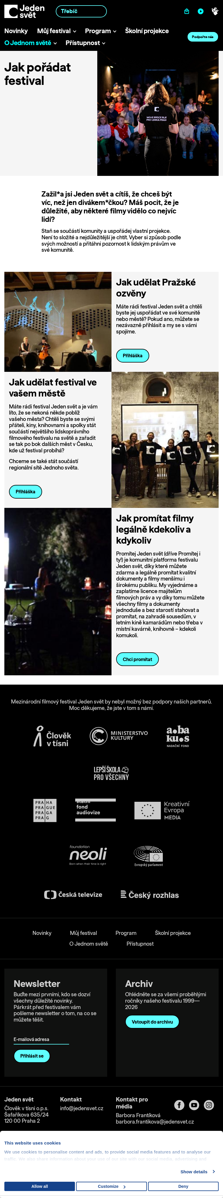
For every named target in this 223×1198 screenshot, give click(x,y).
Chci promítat (137, 659)
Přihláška (133, 355)
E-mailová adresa (33, 1031)
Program (98, 30)
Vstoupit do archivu (152, 1021)
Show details (194, 1171)
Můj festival (54, 30)
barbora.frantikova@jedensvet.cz (155, 1122)
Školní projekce (147, 30)
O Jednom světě (27, 42)
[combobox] (81, 11)
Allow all (39, 1186)
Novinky (16, 30)
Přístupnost (83, 42)
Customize (111, 1186)
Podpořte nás (202, 37)
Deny (183, 1186)
